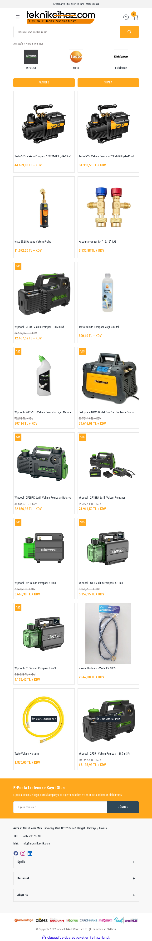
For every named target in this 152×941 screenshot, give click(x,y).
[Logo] (61, 17)
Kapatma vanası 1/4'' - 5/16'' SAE (97, 241)
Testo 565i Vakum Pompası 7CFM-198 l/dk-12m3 (106, 156)
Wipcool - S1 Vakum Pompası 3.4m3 (35, 668)
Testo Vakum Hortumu (27, 753)
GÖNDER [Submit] (123, 807)
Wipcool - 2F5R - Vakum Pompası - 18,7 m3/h (104, 753)
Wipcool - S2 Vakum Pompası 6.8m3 (35, 583)
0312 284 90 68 (27, 836)
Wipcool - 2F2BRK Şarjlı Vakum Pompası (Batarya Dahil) (43, 498)
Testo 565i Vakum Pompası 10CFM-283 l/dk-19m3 (43, 156)
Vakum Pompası (34, 43)
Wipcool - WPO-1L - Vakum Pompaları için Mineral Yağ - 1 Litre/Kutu (43, 413)
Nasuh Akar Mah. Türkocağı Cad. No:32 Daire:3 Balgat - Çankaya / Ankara (60, 828)
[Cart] (135, 17)
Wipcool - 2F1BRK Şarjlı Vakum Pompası (102, 497)
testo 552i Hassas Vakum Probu (33, 241)
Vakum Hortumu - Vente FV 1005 (97, 668)
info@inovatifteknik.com (31, 843)
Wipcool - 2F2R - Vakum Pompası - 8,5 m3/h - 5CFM (40, 327)
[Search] (76, 32)
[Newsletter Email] (76, 807)
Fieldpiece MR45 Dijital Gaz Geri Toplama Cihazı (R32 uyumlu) (106, 413)
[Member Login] (126, 17)
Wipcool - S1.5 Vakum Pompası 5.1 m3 (101, 583)
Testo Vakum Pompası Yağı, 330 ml (99, 327)
